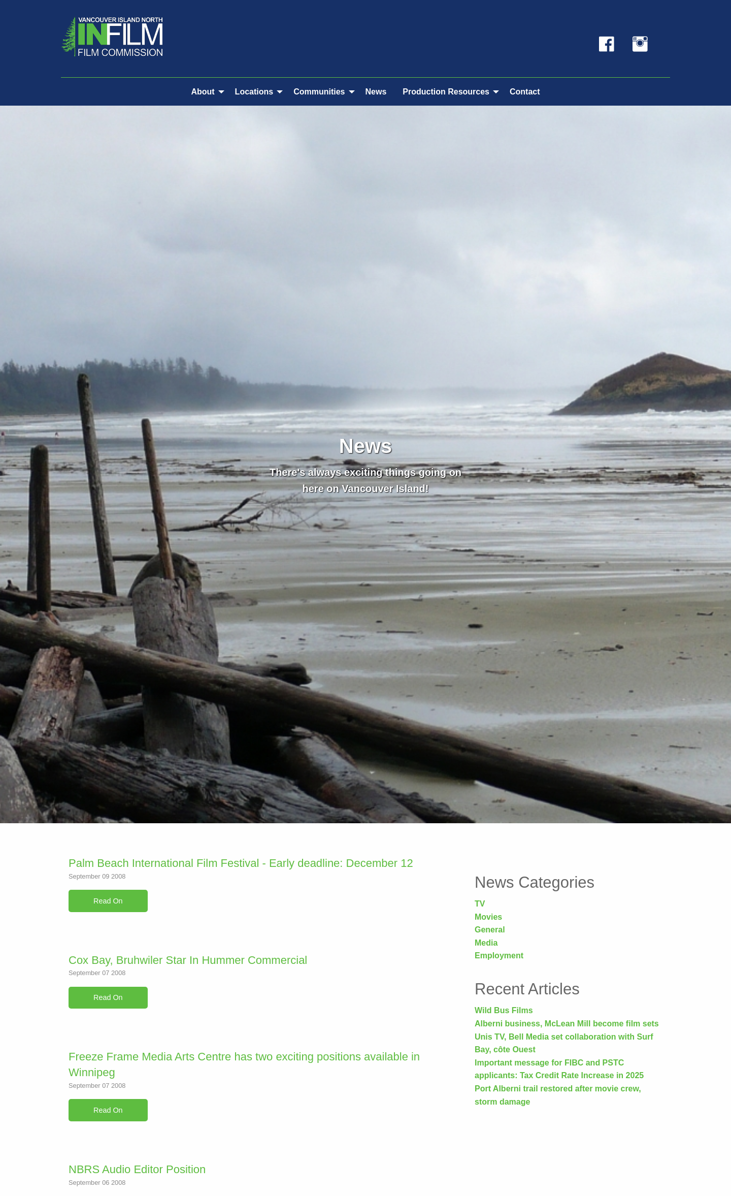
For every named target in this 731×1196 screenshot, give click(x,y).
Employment (499, 955)
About (202, 91)
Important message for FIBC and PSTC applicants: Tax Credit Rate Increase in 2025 (559, 1069)
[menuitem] (204, 91)
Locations (254, 91)
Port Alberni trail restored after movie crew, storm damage (558, 1095)
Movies (488, 917)
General (490, 929)
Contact (525, 91)
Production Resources (446, 91)
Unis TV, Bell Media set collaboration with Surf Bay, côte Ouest (564, 1043)
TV (480, 903)
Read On (108, 901)
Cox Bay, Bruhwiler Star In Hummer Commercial (188, 960)
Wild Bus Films (504, 1010)
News (376, 91)
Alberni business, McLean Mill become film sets (567, 1023)
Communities (319, 91)
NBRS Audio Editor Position (137, 1169)
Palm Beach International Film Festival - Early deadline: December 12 (241, 863)
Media (486, 943)
